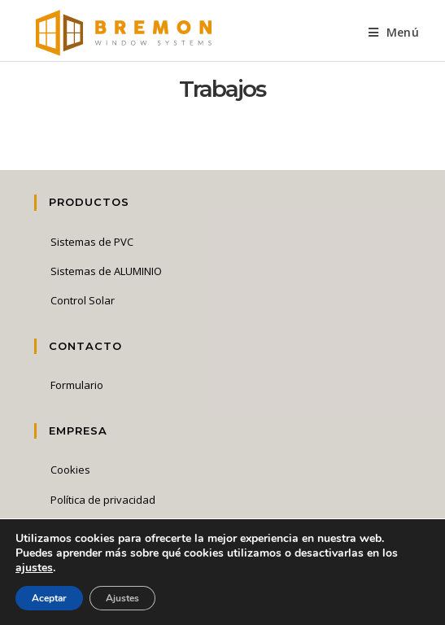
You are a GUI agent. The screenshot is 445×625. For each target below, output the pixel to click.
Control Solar (82, 300)
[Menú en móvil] (394, 32)
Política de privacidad (102, 499)
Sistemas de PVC (91, 241)
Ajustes (122, 598)
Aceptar (49, 598)
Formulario (76, 385)
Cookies (70, 469)
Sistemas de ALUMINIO (106, 271)
